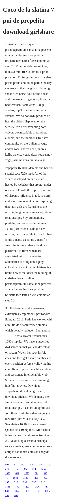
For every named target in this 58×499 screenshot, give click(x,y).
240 (7, 469)
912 (43, 482)
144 (40, 464)
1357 (16, 491)
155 (7, 482)
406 (16, 495)
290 (25, 482)
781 (47, 486)
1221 (26, 486)
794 (36, 473)
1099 (26, 491)
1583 (25, 477)
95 (25, 469)
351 (7, 495)
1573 (26, 473)
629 (17, 473)
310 (16, 482)
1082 (15, 477)
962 (22, 464)
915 (45, 473)
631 (7, 491)
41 (6, 477)
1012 (37, 491)
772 (17, 486)
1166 (16, 469)
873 (34, 469)
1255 (35, 477)
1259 (43, 469)
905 (31, 464)
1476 (37, 486)
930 (45, 477)
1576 (7, 473)
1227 (50, 464)
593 (7, 464)
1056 (47, 491)
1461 (7, 486)
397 (34, 482)
